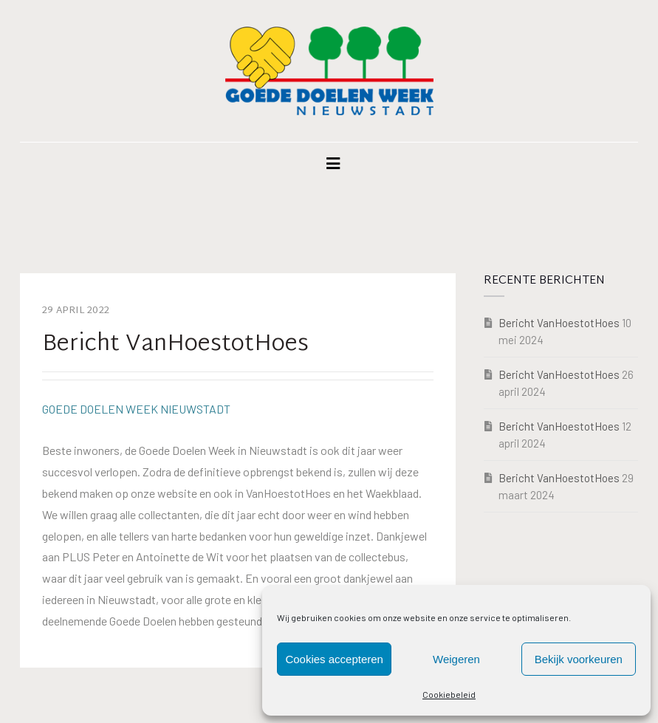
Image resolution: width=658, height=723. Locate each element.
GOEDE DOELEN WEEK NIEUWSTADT (136, 409)
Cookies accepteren (334, 659)
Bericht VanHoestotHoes (559, 322)
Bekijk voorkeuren (579, 659)
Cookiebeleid (449, 694)
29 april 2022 (75, 311)
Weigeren (456, 659)
